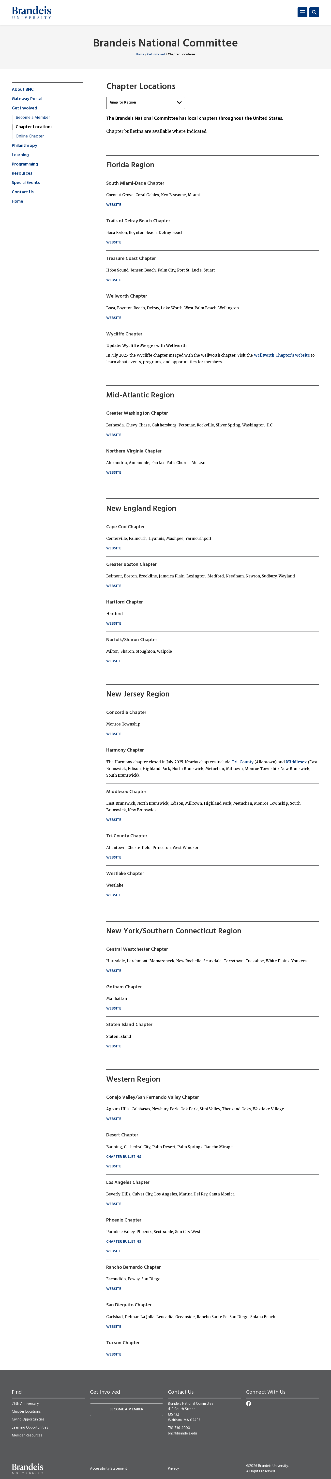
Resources (22, 173)
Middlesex (296, 762)
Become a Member (33, 118)
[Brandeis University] (31, 12)
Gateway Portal (27, 99)
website (113, 205)
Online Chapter (30, 136)
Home (140, 54)
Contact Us (23, 192)
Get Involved (156, 54)
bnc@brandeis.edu (182, 1433)
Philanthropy (24, 146)
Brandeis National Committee (165, 44)
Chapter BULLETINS (123, 1157)
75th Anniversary (25, 1404)
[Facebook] (248, 1403)
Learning (20, 155)
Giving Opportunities (28, 1419)
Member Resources (27, 1435)
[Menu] (302, 12)
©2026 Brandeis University (267, 1466)
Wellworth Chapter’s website (282, 355)
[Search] (314, 12)
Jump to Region (145, 103)
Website (113, 734)
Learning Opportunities (30, 1428)
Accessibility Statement (108, 1469)
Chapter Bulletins (123, 1242)
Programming (25, 164)
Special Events (26, 183)
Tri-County (242, 762)
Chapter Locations (26, 1412)
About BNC (23, 89)
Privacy (173, 1469)
